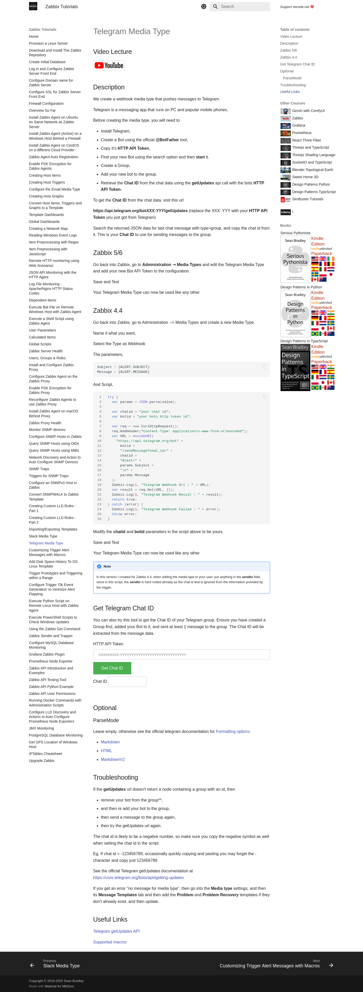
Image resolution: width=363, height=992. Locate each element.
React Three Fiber (306, 140)
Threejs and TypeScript (310, 147)
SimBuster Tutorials (307, 199)
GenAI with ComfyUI (308, 111)
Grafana (298, 125)
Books (285, 225)
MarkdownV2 (113, 759)
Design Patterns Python (310, 184)
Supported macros (110, 942)
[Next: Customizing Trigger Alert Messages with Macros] (275, 965)
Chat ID (100, 681)
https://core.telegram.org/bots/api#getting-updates (138, 877)
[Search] (240, 6)
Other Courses (292, 103)
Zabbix (297, 118)
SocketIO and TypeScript (311, 162)
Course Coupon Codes (310, 212)
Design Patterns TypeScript (313, 192)
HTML (106, 751)
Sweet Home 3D (305, 177)
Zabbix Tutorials (43, 29)
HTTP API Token (108, 644)
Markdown (110, 742)
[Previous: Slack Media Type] (56, 965)
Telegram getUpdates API (116, 931)
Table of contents (295, 29)
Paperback (321, 253)
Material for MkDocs (59, 986)
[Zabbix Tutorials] (33, 6)
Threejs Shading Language (313, 155)
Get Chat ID (112, 668)
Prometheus (301, 133)
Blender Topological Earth (312, 170)
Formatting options (233, 731)
